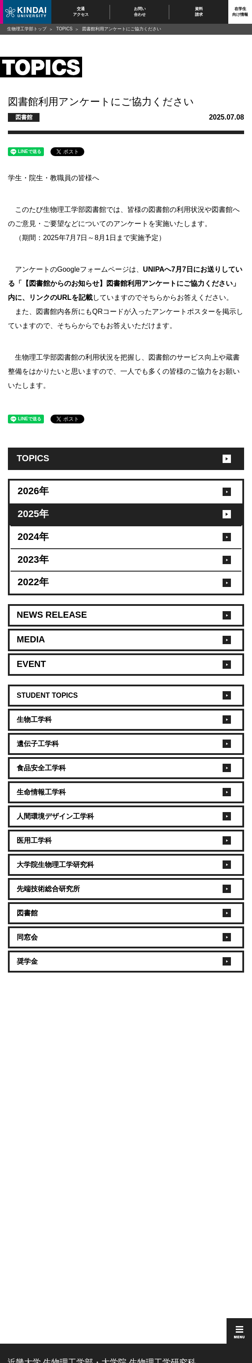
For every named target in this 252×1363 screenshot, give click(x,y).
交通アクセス (81, 12)
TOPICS (64, 28)
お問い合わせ (140, 12)
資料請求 (199, 12)
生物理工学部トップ (27, 28)
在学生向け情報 (240, 12)
